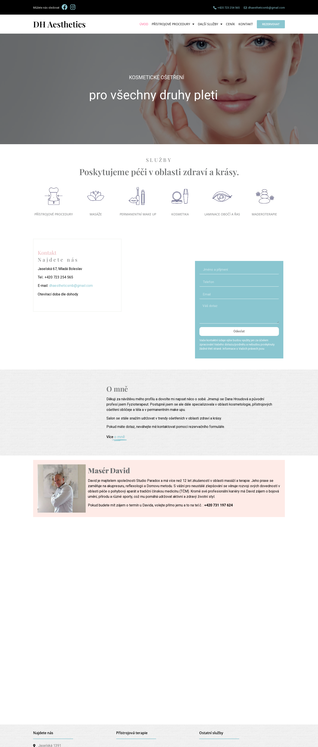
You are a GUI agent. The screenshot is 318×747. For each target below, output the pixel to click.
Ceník (230, 24)
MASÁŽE (96, 214)
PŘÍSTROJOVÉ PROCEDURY (53, 214)
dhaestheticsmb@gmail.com (71, 285)
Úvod (144, 24)
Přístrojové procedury (173, 24)
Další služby (210, 24)
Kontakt (245, 24)
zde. (268, 348)
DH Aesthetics (59, 24)
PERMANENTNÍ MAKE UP (138, 214)
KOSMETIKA (180, 214)
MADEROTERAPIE (264, 214)
